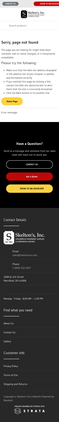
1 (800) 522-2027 (21, 267)
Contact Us (10, 4)
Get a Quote (29, 176)
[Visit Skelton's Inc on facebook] (5, 289)
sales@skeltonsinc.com (24, 255)
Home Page (12, 101)
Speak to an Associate (29, 188)
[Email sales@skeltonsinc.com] (23, 4)
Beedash (8, 400)
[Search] (29, 25)
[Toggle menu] (4, 14)
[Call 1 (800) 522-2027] (29, 4)
